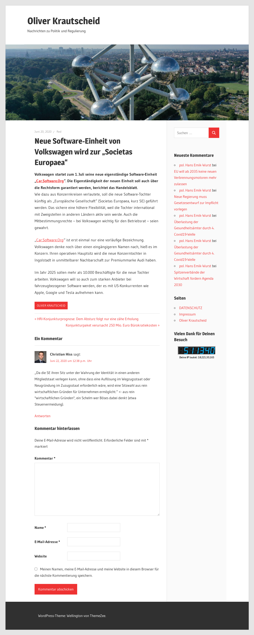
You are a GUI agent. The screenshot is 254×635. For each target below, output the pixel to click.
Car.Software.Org (50, 181)
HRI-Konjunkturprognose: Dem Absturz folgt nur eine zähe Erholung (87, 319)
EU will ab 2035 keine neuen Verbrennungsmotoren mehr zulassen (195, 177)
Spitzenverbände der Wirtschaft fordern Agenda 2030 (194, 278)
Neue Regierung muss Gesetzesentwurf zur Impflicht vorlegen (196, 202)
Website (41, 556)
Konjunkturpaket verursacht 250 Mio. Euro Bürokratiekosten (111, 325)
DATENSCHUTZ (190, 308)
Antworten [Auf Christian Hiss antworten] (42, 416)
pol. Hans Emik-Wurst (195, 165)
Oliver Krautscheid (63, 20)
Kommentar (45, 458)
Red (59, 131)
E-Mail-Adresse (47, 541)
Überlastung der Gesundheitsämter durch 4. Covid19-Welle (194, 228)
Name (40, 527)
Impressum (187, 314)
